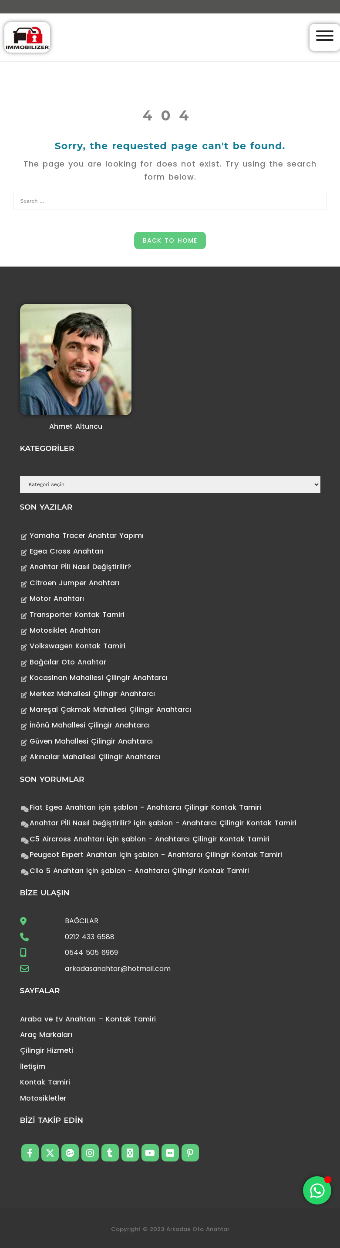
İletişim (32, 1066)
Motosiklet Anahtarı (65, 630)
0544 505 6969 (91, 953)
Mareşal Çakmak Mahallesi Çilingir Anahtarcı (110, 709)
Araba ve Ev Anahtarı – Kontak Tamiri (88, 1019)
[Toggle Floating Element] (317, 1190)
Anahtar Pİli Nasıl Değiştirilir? (80, 567)
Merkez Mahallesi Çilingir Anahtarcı (92, 694)
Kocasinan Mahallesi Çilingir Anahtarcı (99, 678)
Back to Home (170, 240)
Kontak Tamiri (45, 1082)
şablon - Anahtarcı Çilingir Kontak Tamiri (187, 807)
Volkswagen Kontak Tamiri (77, 646)
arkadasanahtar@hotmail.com (118, 969)
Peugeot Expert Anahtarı (73, 855)
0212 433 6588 (89, 937)
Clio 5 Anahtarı (57, 871)
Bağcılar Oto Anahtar (68, 662)
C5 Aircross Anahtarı (67, 839)
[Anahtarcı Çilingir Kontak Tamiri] (27, 37)
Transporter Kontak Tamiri (77, 615)
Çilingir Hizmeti (46, 1050)
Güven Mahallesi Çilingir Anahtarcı (91, 741)
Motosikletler (43, 1098)
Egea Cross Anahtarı (67, 551)
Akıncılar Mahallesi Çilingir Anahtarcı (95, 757)
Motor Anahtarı (57, 599)
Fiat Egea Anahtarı (63, 807)
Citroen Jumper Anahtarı (74, 583)
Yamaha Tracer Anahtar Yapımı (87, 536)
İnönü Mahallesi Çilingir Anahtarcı (90, 725)
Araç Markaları (46, 1035)
